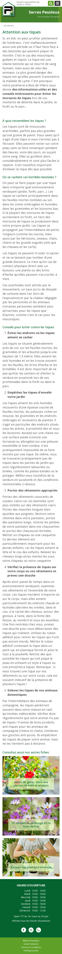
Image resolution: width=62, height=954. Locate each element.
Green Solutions (31, 944)
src (51, 3)
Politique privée (31, 950)
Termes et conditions (31, 947)
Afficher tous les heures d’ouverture (31, 920)
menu (57, 3)
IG (31, 929)
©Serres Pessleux (31, 940)
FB (23, 929)
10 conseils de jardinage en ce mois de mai (31, 824)
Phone (38, 929)
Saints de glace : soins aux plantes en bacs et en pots (31, 783)
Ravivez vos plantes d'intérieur (31, 867)
